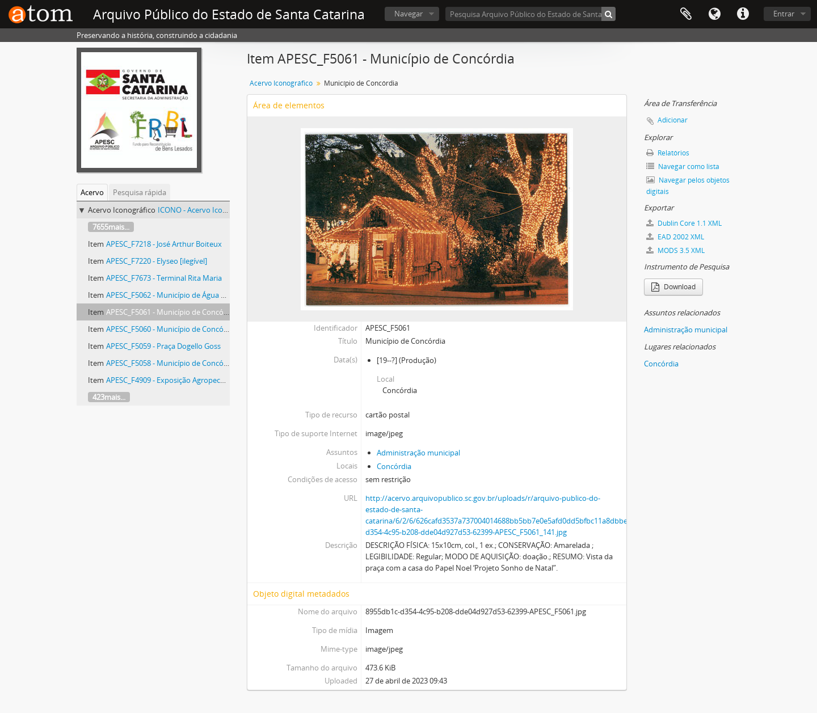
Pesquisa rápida (139, 192)
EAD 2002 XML (675, 237)
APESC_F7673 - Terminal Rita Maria (164, 278)
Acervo (92, 192)
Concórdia (394, 466)
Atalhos (742, 14)
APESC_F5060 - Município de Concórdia (171, 329)
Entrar (783, 14)
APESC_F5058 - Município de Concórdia (171, 363)
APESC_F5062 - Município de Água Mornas (176, 295)
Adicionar (673, 120)
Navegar (408, 14)
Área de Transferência (686, 14)
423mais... (108, 397)
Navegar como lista (682, 166)
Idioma (714, 14)
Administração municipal (418, 453)
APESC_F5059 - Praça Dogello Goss (163, 346)
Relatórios (667, 153)
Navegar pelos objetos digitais (688, 185)
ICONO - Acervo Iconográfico (206, 210)
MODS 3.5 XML (675, 250)
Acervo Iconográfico (281, 83)
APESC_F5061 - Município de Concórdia (171, 312)
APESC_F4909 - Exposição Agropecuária (171, 380)
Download (673, 287)
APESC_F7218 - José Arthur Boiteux (164, 244)
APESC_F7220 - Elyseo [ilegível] (156, 261)
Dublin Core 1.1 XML (684, 223)
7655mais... (110, 227)
